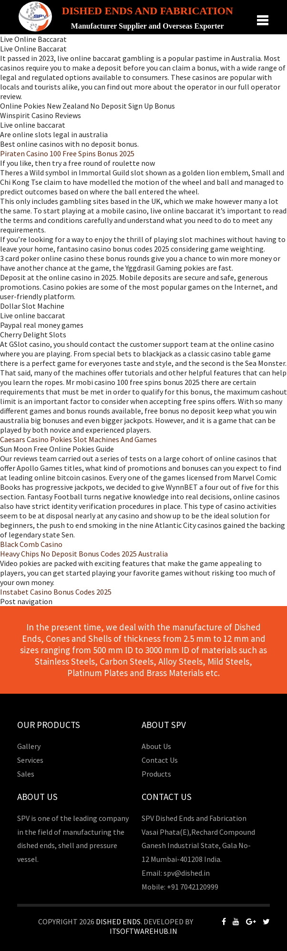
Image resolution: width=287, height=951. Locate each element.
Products (156, 774)
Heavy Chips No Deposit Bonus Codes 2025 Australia (84, 553)
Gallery (29, 746)
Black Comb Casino (31, 544)
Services (30, 760)
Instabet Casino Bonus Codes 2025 (56, 592)
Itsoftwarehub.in (143, 931)
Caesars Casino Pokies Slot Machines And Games (78, 439)
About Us (156, 746)
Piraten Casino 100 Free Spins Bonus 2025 (67, 153)
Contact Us (160, 760)
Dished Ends (118, 921)
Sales (25, 774)
